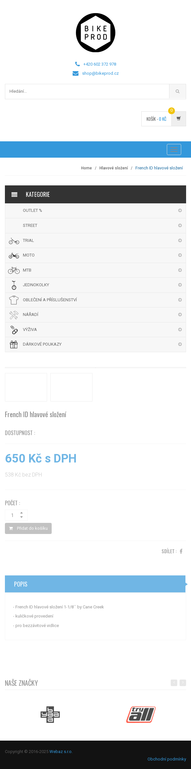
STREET (30, 225)
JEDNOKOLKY (36, 284)
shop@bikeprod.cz (100, 73)
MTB (27, 270)
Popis (20, 585)
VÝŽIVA (30, 329)
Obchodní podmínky (167, 759)
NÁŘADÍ (30, 314)
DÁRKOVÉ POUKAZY (42, 344)
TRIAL (28, 240)
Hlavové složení (113, 168)
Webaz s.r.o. (61, 751)
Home (86, 168)
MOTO (29, 255)
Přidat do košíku (28, 529)
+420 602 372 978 (99, 64)
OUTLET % (32, 210)
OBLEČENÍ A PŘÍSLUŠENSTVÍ (50, 299)
